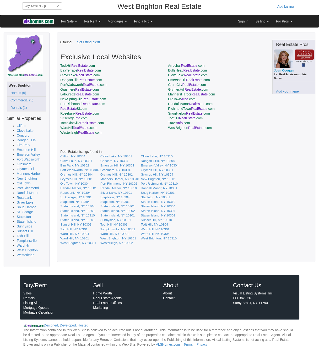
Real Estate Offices (107, 303)
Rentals (29, 298)
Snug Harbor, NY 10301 (157, 192)
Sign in (243, 21)
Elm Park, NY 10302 (74, 165)
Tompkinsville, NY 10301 (117, 229)
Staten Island (26, 221)
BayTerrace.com (80, 70)
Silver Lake (25, 202)
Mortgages (117, 21)
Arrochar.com (186, 65)
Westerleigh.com (81, 132)
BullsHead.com (187, 70)
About (167, 293)
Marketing (100, 308)
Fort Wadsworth (28, 159)
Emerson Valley (28, 154)
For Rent (92, 21)
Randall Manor (27, 193)
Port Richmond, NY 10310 (159, 183)
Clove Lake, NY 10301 (116, 156)
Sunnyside (24, 226)
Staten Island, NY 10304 (77, 206)
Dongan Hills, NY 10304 (158, 161)
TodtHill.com (77, 65)
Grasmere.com (79, 89)
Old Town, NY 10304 (75, 183)
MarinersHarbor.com (191, 94)
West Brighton (27, 250)
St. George (25, 212)
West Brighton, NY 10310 (159, 238)
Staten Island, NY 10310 (158, 202)
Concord (23, 135)
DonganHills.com (81, 80)
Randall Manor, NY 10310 (118, 188)
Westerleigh (25, 255)
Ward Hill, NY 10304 (74, 234)
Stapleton (24, 217)
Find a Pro (143, 21)
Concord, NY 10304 (114, 161)
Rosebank (24, 197)
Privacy (201, 344)
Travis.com (179, 123)
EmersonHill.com (189, 80)
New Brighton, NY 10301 (158, 179)
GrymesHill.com (188, 89)
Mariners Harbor (29, 174)
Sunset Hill (25, 231)
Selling (262, 21)
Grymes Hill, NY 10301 (157, 170)
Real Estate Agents (107, 298)
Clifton (21, 126)
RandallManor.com (190, 104)
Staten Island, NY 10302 (117, 211)
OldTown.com (181, 99)
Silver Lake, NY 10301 (116, 192)
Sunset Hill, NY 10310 (156, 220)
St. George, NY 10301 (76, 197)
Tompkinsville (27, 241)
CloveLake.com (80, 75)
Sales (27, 293)
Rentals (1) (18, 108)
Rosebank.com (79, 113)
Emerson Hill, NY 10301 (117, 165)
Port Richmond (28, 188)
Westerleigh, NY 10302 (116, 243)
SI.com (73, 109)
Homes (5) (17, 93)
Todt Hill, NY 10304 (154, 224)
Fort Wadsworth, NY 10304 (79, 170)
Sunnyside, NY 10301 (115, 220)
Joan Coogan (284, 70)
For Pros (284, 21)
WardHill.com (78, 128)
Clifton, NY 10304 (72, 156)
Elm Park (23, 145)
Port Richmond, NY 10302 (118, 183)
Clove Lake (25, 131)
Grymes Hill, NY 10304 (76, 174)
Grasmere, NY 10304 (115, 170)
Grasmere (24, 164)
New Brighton (27, 178)
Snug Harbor (26, 207)
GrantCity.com (187, 85)
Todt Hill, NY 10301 (114, 224)
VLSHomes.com (168, 344)
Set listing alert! (88, 42)
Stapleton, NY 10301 (155, 197)
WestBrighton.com (190, 128)
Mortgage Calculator (38, 312)
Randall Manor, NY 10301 (78, 188)
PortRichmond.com (82, 104)
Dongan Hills (26, 140)
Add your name (287, 91)
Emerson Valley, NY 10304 (159, 165)
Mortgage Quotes (36, 308)
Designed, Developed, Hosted (66, 325)
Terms (188, 344)
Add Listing (285, 6)
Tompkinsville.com (82, 123)
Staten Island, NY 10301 (117, 206)
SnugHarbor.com (189, 113)
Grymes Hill (25, 169)
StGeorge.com (74, 118)
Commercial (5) (21, 100)
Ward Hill (23, 245)
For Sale (69, 21)
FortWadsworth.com (83, 85)
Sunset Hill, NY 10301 (76, 224)
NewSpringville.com (83, 99)
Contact (169, 298)
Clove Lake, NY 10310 (157, 156)
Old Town (24, 183)
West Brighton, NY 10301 (118, 238)
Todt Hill (23, 236)
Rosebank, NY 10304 (75, 192)
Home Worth (102, 293)
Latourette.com (79, 94)
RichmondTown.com (191, 109)
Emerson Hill (26, 150)
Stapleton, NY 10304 (115, 197)
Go (57, 6)
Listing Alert (32, 303)
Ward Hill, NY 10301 (155, 229)
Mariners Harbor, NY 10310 (119, 179)
